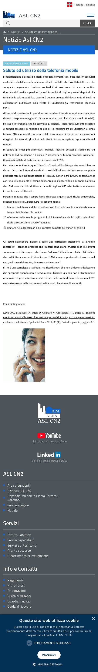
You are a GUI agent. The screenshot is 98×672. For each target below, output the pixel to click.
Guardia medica (18, 601)
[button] (49, 49)
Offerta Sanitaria (19, 535)
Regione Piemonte (84, 4)
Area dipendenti (18, 485)
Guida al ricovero (19, 606)
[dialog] (49, 643)
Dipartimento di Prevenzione (28, 556)
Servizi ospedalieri (20, 540)
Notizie (15, 32)
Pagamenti (15, 580)
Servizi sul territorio (21, 545)
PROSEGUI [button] (49, 654)
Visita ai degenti (19, 596)
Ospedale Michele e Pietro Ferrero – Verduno (33, 498)
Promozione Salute (16, 63)
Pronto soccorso (19, 550)
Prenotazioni (16, 591)
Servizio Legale (18, 505)
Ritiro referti (16, 585)
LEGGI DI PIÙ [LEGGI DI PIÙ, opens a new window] (64, 635)
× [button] (93, 618)
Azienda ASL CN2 (19, 491)
